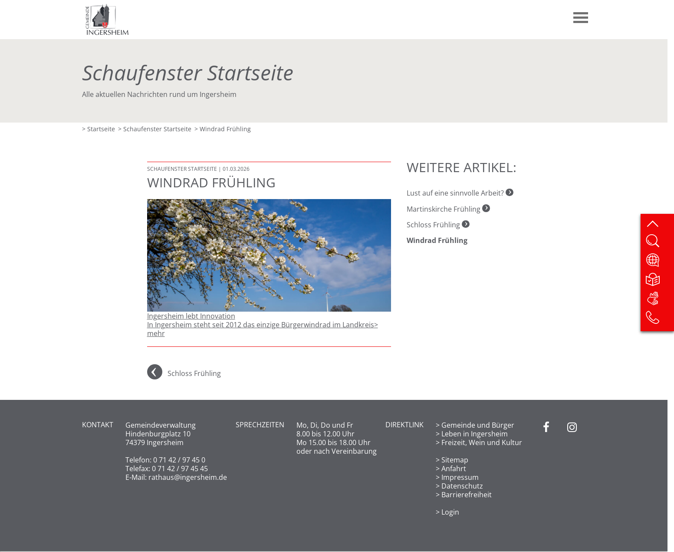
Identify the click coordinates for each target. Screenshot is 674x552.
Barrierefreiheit (466, 494)
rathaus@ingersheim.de (187, 477)
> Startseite (98, 129)
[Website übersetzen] (659, 263)
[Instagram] (572, 468)
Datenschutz (462, 486)
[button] (581, 14)
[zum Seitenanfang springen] (659, 224)
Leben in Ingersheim (474, 434)
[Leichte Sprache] (659, 282)
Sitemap (454, 460)
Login (450, 512)
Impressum (460, 477)
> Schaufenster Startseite (154, 129)
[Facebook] (546, 468)
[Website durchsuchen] (659, 243)
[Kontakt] (659, 320)
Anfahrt (453, 468)
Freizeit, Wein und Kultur (481, 442)
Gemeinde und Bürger (477, 425)
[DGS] (659, 301)
